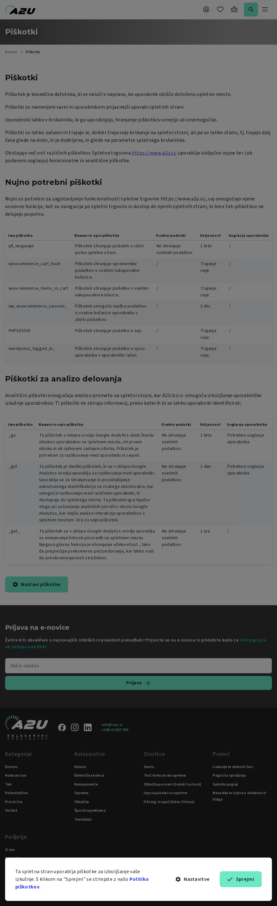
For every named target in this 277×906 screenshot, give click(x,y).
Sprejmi (240, 879)
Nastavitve (193, 879)
